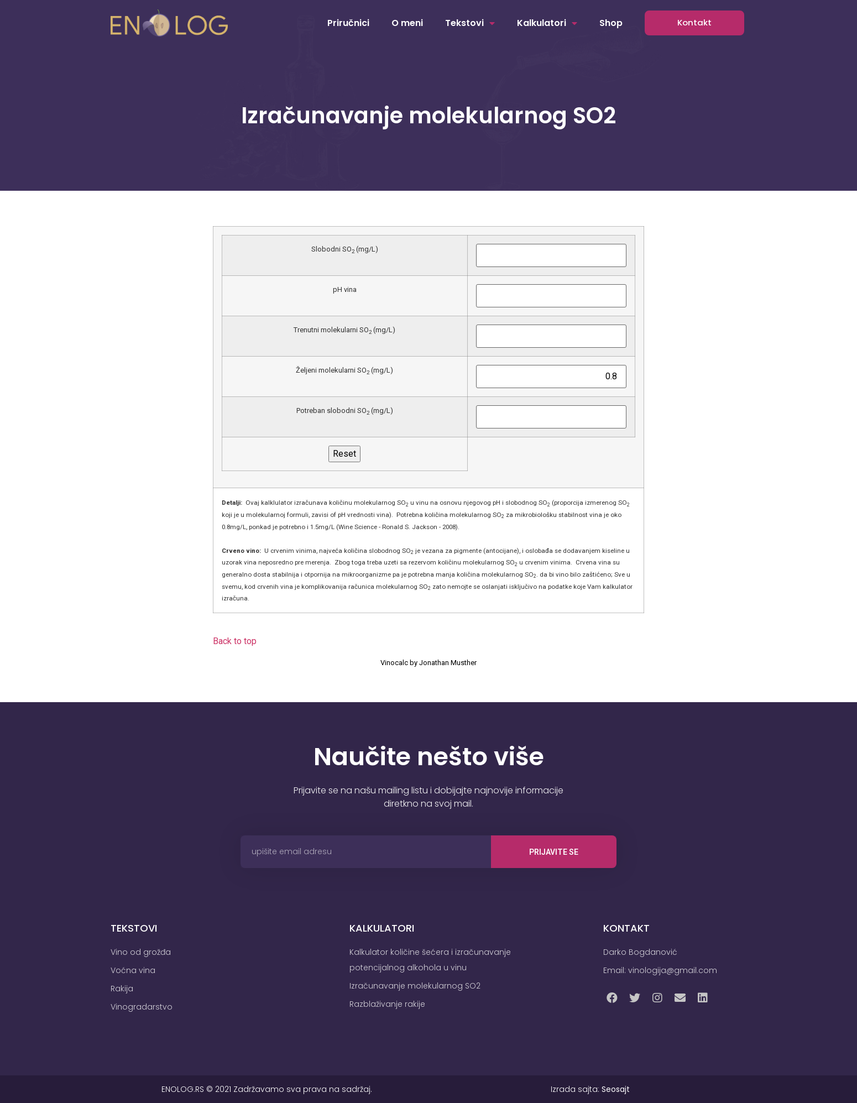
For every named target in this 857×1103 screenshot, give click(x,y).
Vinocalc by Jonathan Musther (428, 662)
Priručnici (348, 23)
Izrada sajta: (590, 1089)
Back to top (235, 641)
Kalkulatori (547, 23)
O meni (407, 23)
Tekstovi (470, 23)
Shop (611, 23)
